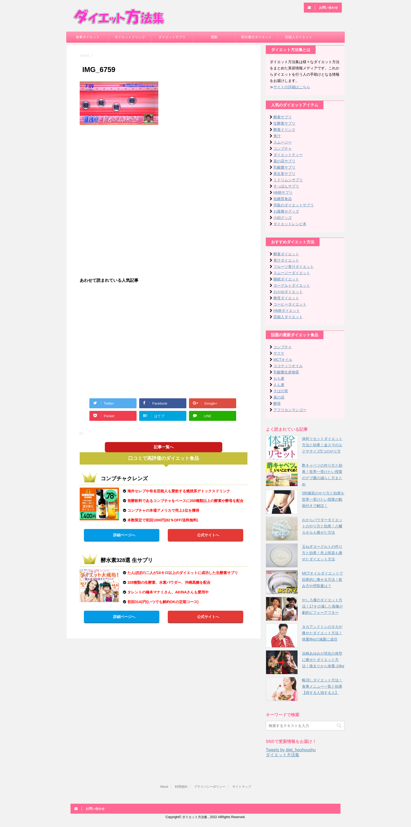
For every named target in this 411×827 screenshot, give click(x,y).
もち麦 (278, 378)
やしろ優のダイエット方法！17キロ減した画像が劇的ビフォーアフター (322, 606)
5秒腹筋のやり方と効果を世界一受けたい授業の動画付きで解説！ (323, 499)
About (164, 787)
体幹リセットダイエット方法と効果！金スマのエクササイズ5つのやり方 (322, 445)
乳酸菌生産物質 (286, 372)
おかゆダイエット (288, 292)
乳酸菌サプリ (284, 167)
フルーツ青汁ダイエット (293, 266)
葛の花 (278, 397)
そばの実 (280, 391)
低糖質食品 (282, 199)
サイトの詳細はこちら (291, 87)
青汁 (277, 136)
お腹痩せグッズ (286, 211)
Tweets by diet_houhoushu (291, 750)
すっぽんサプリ (286, 186)
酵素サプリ (282, 117)
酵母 (277, 403)
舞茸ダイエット (286, 298)
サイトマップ (241, 787)
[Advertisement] (164, 166)
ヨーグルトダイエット (291, 285)
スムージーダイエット (291, 273)
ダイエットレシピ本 (289, 224)
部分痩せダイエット (256, 37)
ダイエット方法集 (282, 755)
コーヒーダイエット (289, 304)
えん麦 (278, 385)
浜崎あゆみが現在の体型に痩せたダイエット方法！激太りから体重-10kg (323, 659)
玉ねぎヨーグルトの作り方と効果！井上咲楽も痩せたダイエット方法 (322, 552)
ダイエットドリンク (130, 37)
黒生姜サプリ (284, 174)
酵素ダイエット (286, 254)
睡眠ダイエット (286, 279)
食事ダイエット (88, 37)
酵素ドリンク (284, 130)
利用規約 (181, 787)
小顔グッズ (282, 218)
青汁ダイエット (286, 260)
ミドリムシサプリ (288, 180)
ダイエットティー (288, 155)
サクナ (278, 353)
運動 (214, 37)
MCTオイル (282, 359)
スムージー (282, 142)
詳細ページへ (124, 535)
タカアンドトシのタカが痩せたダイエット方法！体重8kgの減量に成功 (322, 633)
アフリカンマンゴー (289, 410)
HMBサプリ (283, 192)
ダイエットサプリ (172, 37)
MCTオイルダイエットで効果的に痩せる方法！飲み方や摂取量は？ (322, 579)
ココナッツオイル (288, 366)
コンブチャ (282, 148)
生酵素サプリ (284, 123)
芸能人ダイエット (298, 37)
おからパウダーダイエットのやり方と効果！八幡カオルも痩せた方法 (322, 526)
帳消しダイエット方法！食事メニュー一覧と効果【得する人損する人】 (322, 686)
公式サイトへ (208, 535)
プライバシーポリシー (209, 787)
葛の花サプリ (284, 161)
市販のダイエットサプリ (293, 205)
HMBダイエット (286, 310)
